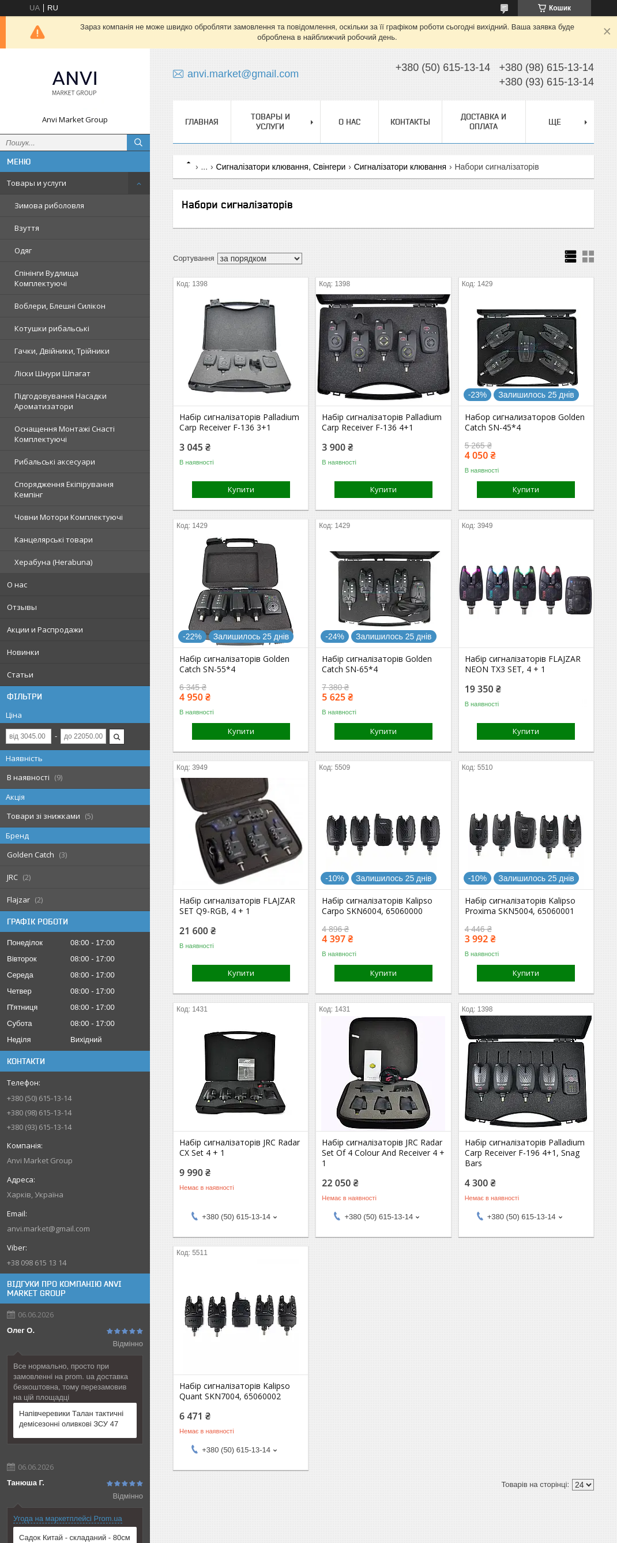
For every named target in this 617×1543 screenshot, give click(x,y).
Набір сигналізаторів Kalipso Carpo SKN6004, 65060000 (377, 906)
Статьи (20, 674)
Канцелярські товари (53, 539)
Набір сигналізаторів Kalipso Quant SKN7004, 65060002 (234, 1391)
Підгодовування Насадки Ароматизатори (60, 401)
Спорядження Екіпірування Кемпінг (64, 489)
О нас (17, 584)
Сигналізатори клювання (400, 166)
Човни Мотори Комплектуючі (68, 517)
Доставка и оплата (483, 121)
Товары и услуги (36, 183)
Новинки (23, 652)
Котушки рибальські (51, 328)
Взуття (26, 228)
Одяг (23, 250)
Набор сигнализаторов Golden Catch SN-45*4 (525, 422)
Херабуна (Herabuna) (53, 562)
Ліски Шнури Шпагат (52, 373)
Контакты (410, 121)
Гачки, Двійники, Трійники (62, 351)
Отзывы (22, 607)
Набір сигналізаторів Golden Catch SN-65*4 (377, 664)
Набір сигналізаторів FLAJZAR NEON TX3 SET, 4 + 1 (523, 664)
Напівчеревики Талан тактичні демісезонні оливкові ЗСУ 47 (71, 1418)
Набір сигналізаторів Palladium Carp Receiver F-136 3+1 (239, 422)
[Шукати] (138, 142)
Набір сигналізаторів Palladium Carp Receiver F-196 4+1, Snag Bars (525, 1153)
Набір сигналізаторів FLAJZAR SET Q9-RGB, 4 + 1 (237, 906)
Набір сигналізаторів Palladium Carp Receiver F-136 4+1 (382, 422)
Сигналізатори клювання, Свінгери (281, 166)
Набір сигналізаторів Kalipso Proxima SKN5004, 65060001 (520, 906)
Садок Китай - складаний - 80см (74, 1537)
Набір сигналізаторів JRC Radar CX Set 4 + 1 (239, 1147)
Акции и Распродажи (45, 629)
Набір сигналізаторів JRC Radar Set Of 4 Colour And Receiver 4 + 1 (383, 1153)
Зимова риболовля (49, 205)
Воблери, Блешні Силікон (60, 306)
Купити (241, 489)
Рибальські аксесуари (54, 461)
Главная (202, 121)
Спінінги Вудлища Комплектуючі (46, 278)
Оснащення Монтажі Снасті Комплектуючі (64, 434)
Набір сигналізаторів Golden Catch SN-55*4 (234, 664)
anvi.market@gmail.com (48, 1228)
